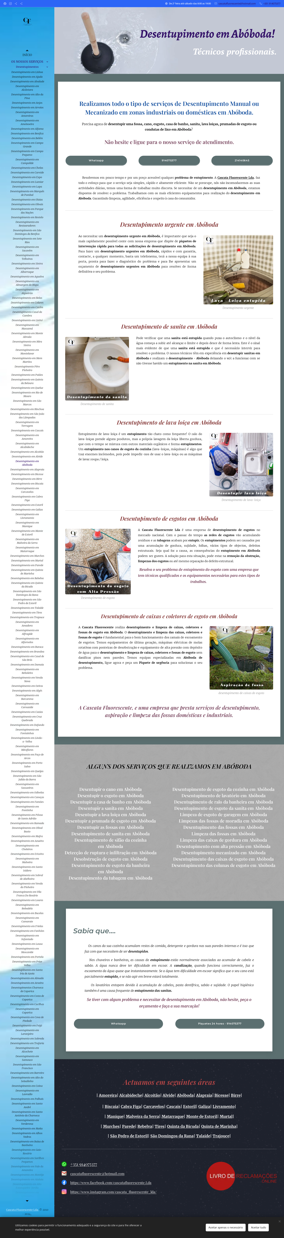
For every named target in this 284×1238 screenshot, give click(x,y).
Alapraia (204, 1095)
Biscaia (111, 1106)
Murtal (226, 1116)
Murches (111, 1126)
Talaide (203, 1136)
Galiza (204, 1106)
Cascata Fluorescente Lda (236, 177)
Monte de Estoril (201, 1116)
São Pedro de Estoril (129, 1136)
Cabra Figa (131, 1106)
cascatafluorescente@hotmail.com (237, 3)
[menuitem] (27, 55)
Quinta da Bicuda (183, 1126)
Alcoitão (152, 1095)
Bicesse (221, 1095)
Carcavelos (153, 1106)
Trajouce (221, 1136)
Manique (115, 1116)
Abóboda (185, 1095)
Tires (159, 1126)
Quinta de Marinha (218, 1126)
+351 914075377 (271, 3)
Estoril (189, 1106)
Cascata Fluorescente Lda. (22, 1209)
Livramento (224, 1106)
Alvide (168, 1095)
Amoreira (108, 1095)
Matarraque (173, 1116)
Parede (128, 1126)
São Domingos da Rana (172, 1136)
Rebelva (144, 1126)
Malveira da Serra (142, 1116)
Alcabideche (130, 1095)
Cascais (173, 1106)
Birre (236, 1095)
